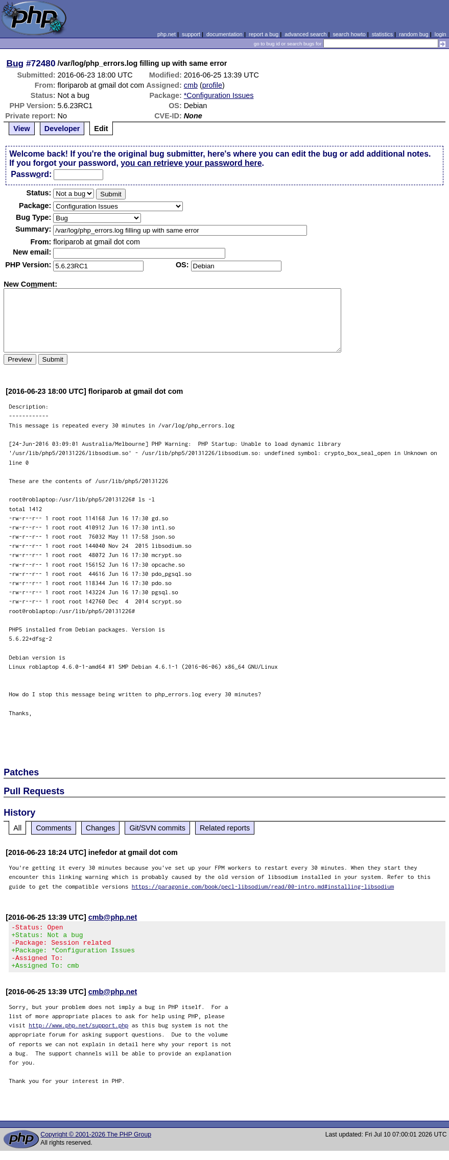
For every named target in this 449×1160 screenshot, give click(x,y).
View (21, 128)
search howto (349, 34)
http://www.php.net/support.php (78, 1034)
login (440, 34)
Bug (15, 63)
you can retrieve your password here (191, 163)
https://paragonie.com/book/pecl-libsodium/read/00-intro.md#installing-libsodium (263, 886)
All (17, 828)
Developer (62, 128)
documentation (224, 34)
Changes (100, 828)
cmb (191, 85)
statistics (382, 34)
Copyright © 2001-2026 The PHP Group (95, 1143)
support (191, 34)
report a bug (263, 34)
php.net (166, 34)
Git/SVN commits (157, 828)
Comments (54, 828)
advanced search (305, 34)
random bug (414, 34)
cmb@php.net (112, 917)
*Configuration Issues (219, 95)
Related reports (225, 828)
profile (212, 85)
